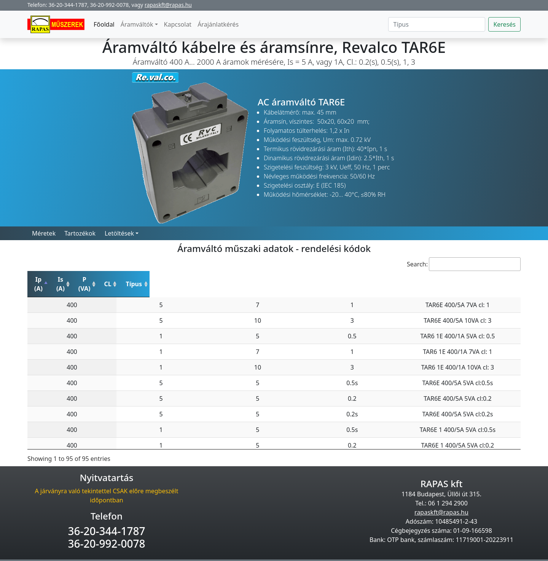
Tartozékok (80, 233)
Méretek (44, 233)
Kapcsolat (178, 24)
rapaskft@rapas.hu (168, 4)
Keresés (504, 24)
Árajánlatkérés (218, 24)
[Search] (436, 24)
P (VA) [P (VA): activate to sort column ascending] (209, 279)
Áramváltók (137, 24)
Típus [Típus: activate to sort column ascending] (409, 279)
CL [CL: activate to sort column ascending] (273, 279)
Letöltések (119, 233)
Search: (464, 264)
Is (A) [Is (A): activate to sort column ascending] (135, 279)
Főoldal (104, 24)
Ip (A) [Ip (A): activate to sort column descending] (64, 279)
